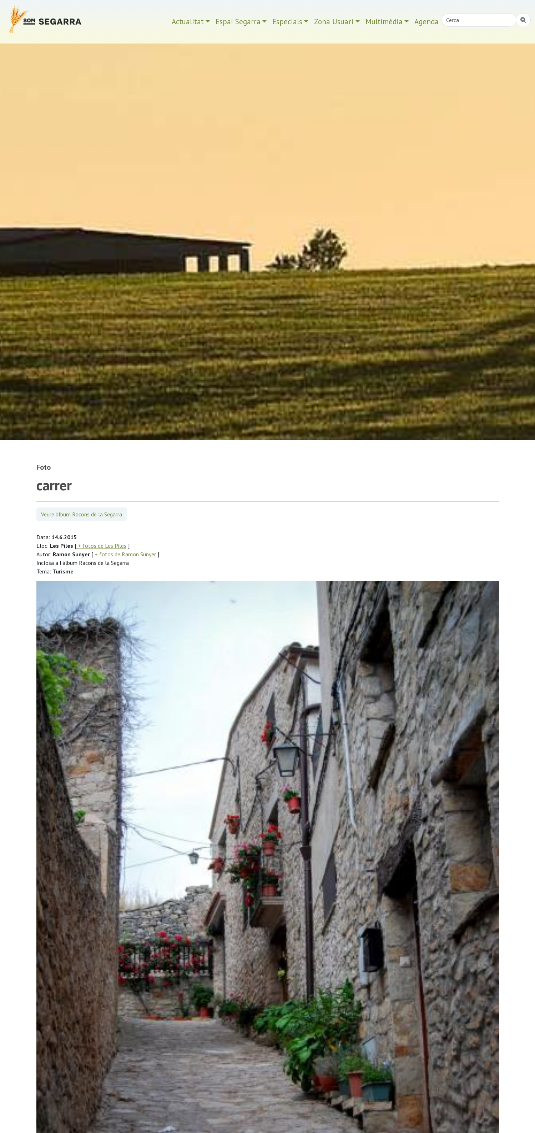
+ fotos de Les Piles (101, 545)
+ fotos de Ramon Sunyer (124, 554)
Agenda (426, 21)
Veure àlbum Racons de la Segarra (81, 514)
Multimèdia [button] (384, 21)
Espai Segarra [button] (238, 21)
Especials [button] (287, 21)
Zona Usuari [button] (333, 21)
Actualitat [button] (188, 21)
